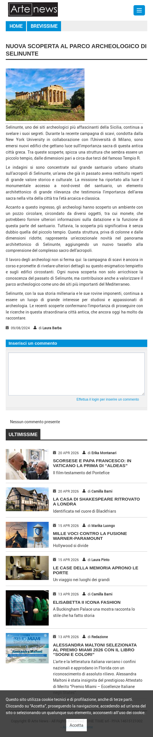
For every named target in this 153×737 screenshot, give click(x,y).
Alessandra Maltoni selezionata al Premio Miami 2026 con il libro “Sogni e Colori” (95, 649)
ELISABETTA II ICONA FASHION (87, 602)
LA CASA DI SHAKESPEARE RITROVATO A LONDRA (96, 501)
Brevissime (44, 26)
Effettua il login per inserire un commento (107, 399)
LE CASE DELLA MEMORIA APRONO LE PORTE (95, 570)
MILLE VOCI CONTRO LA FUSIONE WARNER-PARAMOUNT (90, 536)
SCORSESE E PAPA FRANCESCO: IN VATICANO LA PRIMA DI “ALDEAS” (92, 463)
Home (15, 26)
